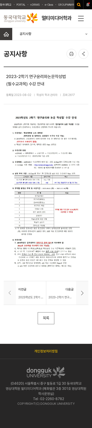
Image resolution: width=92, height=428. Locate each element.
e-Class (49, 4)
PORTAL (20, 4)
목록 (46, 318)
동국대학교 (6, 4)
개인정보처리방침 (46, 351)
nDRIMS (35, 4)
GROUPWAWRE (66, 4)
